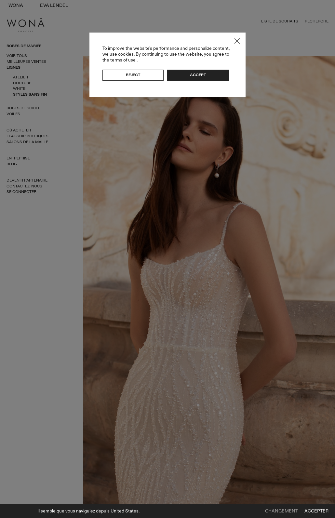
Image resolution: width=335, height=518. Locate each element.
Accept (198, 74)
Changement (281, 511)
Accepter (316, 511)
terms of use (123, 60)
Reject (133, 74)
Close (237, 41)
